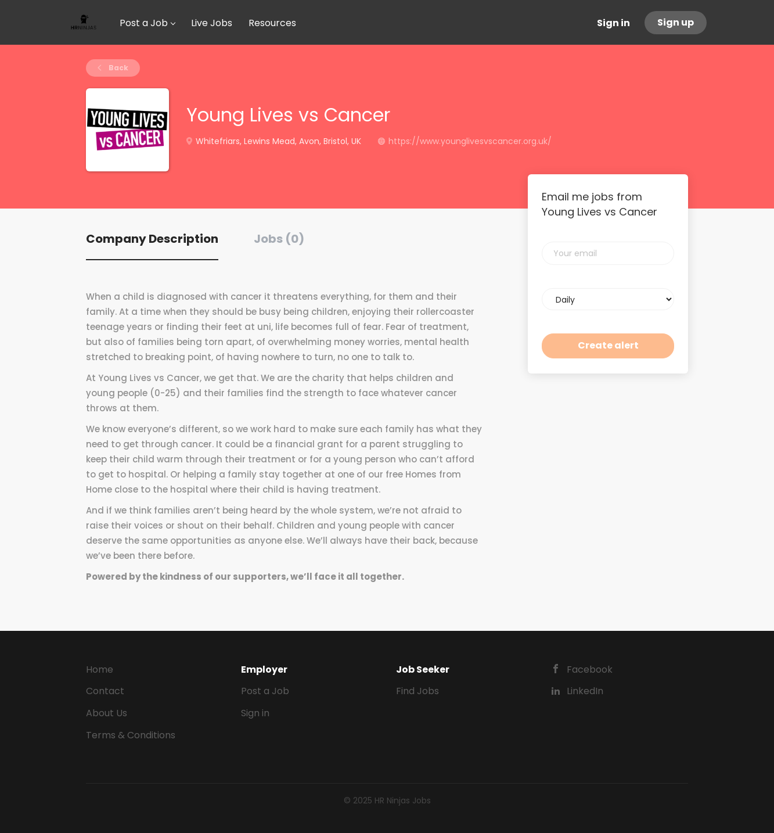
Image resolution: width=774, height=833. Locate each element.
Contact (105, 691)
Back (117, 68)
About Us (106, 713)
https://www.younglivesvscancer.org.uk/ (470, 141)
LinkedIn (585, 691)
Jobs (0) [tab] (279, 239)
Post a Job (265, 691)
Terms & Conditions (130, 735)
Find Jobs (417, 691)
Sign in (613, 23)
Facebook (590, 669)
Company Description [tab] (152, 239)
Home (99, 669)
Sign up (675, 22)
